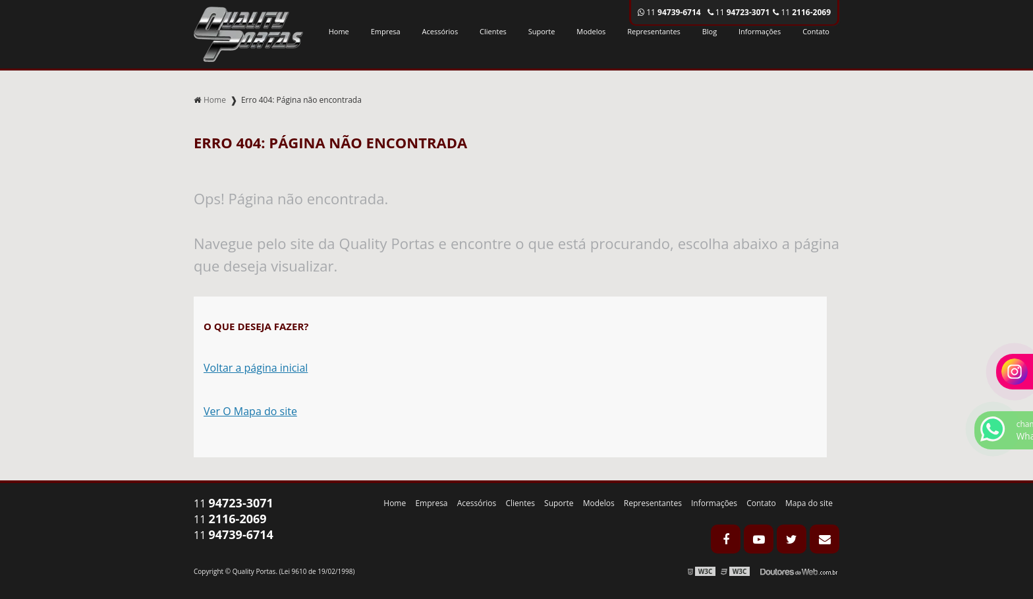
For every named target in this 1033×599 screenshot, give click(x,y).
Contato (815, 31)
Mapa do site (809, 503)
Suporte (541, 31)
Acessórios (440, 31)
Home (339, 31)
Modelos (590, 31)
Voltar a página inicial (256, 367)
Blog (709, 31)
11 (802, 12)
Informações (760, 31)
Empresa (386, 31)
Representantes (654, 31)
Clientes (493, 31)
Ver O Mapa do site (250, 411)
